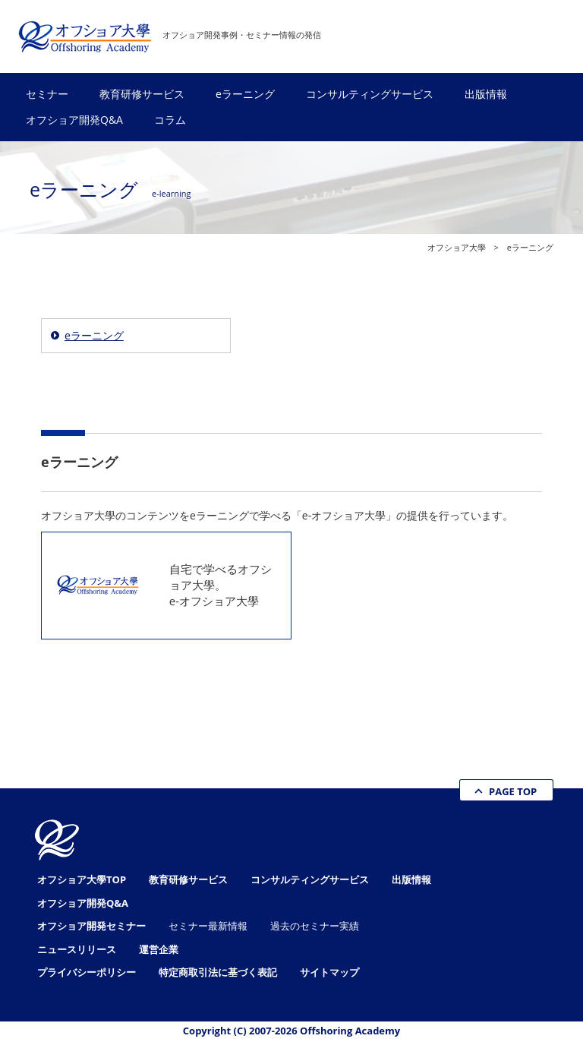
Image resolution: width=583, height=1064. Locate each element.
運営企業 (158, 949)
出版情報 (486, 94)
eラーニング (245, 94)
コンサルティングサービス (369, 94)
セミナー (47, 94)
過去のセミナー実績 (314, 926)
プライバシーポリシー (86, 972)
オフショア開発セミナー (91, 926)
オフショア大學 (456, 247)
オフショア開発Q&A (74, 119)
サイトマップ (329, 972)
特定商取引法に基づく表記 (218, 972)
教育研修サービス (141, 94)
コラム (170, 119)
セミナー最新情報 (208, 926)
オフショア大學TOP (81, 879)
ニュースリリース (76, 949)
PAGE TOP (513, 791)
